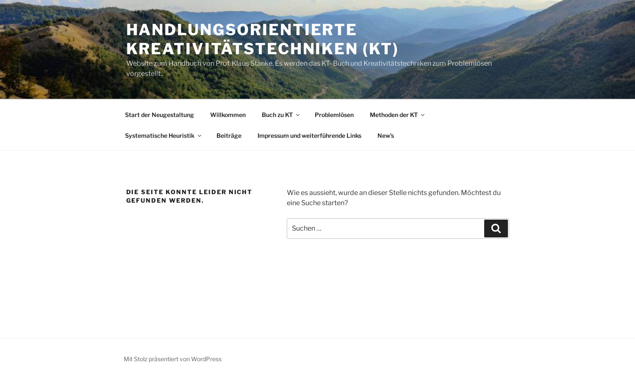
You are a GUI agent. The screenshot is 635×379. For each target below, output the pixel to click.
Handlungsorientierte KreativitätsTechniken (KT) (262, 39)
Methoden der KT (398, 114)
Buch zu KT (281, 114)
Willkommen (228, 114)
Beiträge (228, 135)
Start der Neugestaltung (159, 114)
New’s (385, 135)
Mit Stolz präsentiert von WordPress (173, 358)
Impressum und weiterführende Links (309, 135)
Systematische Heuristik (163, 135)
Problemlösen (334, 114)
